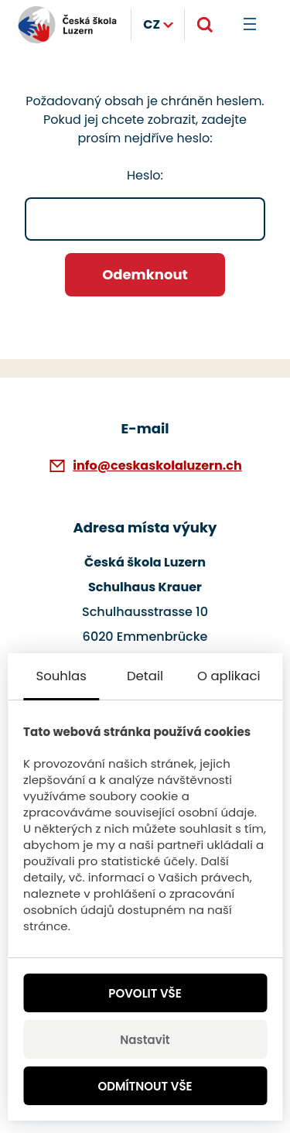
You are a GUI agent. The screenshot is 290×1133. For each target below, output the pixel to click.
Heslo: (145, 203)
